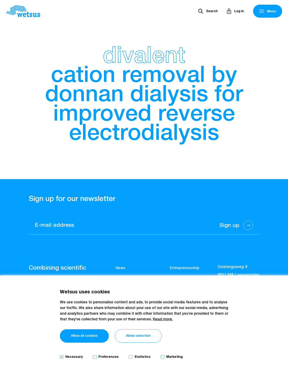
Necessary (74, 356)
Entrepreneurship (184, 268)
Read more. (163, 319)
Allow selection (138, 335)
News (120, 268)
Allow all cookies (84, 335)
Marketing (174, 356)
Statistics (142, 356)
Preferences (108, 356)
